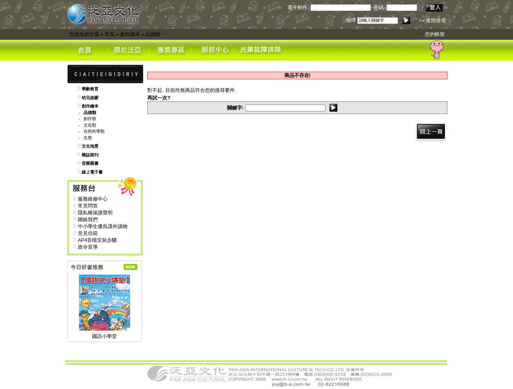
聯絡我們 (88, 219)
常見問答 (88, 206)
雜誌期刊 (90, 155)
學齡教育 (90, 89)
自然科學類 (94, 131)
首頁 (110, 34)
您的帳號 (435, 34)
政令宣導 (88, 247)
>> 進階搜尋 (432, 20)
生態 (88, 137)
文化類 (90, 125)
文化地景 (90, 146)
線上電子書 (92, 172)
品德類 (152, 34)
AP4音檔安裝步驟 (97, 240)
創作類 (90, 118)
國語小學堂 (104, 336)
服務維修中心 (93, 199)
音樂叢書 (90, 163)
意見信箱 (88, 233)
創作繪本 (130, 34)
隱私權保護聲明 (95, 212)
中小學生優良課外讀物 (102, 226)
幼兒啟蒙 (90, 97)
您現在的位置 (84, 34)
